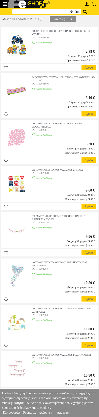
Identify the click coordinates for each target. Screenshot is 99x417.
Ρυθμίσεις (29, 412)
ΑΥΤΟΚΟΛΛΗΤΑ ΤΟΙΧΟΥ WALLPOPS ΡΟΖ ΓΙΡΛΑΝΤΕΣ (61, 354)
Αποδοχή (63, 412)
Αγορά (89, 67)
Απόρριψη (45, 412)
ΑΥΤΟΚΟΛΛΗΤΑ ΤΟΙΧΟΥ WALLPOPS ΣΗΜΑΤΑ (57, 169)
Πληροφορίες (11, 412)
